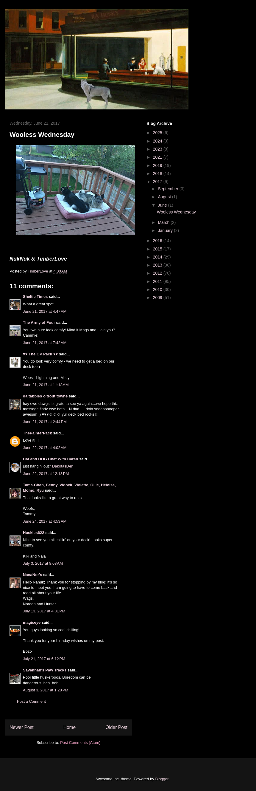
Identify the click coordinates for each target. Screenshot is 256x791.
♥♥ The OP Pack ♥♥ (40, 354)
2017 (158, 181)
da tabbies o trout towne (45, 396)
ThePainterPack (37, 433)
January (166, 230)
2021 (158, 157)
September (168, 188)
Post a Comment (31, 701)
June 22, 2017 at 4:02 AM (44, 447)
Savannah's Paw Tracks (44, 670)
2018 (158, 173)
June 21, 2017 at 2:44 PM (45, 422)
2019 (158, 165)
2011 (158, 281)
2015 (158, 249)
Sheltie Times (35, 296)
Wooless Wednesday (176, 212)
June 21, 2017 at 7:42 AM (44, 342)
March (164, 222)
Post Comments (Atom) (80, 742)
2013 (158, 265)
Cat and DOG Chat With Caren (50, 459)
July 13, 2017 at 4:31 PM (44, 611)
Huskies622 (33, 532)
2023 (158, 149)
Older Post (116, 727)
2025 (158, 132)
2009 (158, 297)
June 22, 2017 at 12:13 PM (46, 473)
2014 (158, 257)
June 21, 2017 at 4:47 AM (44, 311)
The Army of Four (39, 322)
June (163, 205)
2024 (158, 141)
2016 (158, 240)
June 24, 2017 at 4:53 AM (44, 521)
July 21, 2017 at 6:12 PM (44, 659)
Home (69, 727)
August (165, 196)
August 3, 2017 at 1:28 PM (45, 690)
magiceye (31, 622)
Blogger (161, 779)
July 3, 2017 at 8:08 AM (43, 563)
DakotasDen (63, 466)
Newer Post (22, 727)
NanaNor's (32, 574)
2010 (158, 289)
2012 (158, 273)
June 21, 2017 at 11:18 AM (46, 385)
